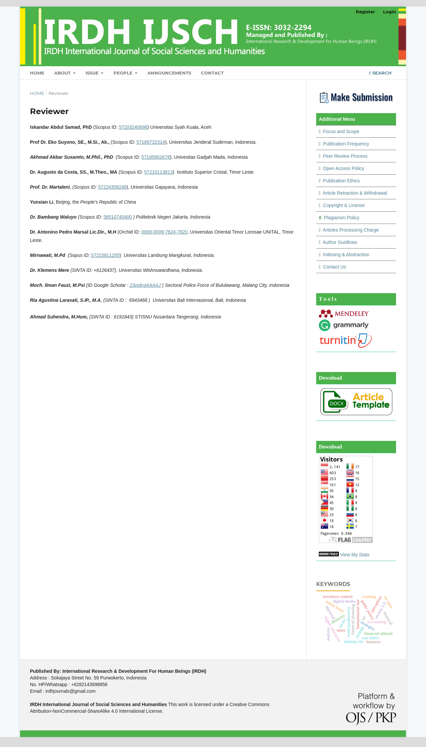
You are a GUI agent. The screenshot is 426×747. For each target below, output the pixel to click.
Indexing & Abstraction (346, 254)
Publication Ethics (341, 180)
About (63, 73)
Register (365, 11)
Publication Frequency (346, 143)
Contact (212, 73)
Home (37, 73)
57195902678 (155, 157)
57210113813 (158, 172)
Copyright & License (344, 205)
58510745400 (118, 217)
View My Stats (354, 554)
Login (389, 11)
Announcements (169, 73)
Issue (93, 73)
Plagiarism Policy (341, 217)
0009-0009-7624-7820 (164, 232)
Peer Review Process (345, 156)
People (123, 73)
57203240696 (133, 127)
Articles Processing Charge (351, 230)
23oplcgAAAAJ (145, 285)
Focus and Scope (341, 131)
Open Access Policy (343, 168)
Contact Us (334, 267)
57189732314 (150, 142)
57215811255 (105, 255)
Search (380, 73)
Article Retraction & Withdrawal (355, 193)
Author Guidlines (340, 242)
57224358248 (112, 187)
